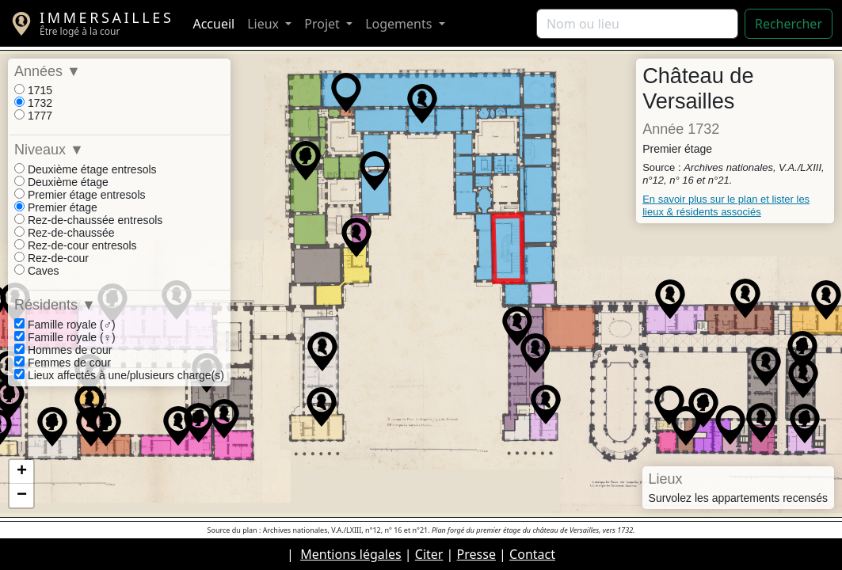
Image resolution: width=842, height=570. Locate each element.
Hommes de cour (63, 350)
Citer (429, 554)
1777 (33, 115)
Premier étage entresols (80, 194)
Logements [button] (400, 23)
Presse (476, 554)
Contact (532, 554)
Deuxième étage (61, 182)
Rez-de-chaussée (64, 232)
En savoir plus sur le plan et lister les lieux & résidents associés (726, 205)
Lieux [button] (264, 23)
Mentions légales (351, 554)
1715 (33, 90)
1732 (33, 103)
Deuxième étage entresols (85, 169)
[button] (306, 160)
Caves (36, 270)
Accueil (213, 23)
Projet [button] (323, 23)
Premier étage (55, 207)
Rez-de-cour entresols (75, 245)
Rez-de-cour (51, 258)
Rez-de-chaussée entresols (88, 220)
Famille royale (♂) (65, 324)
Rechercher (788, 23)
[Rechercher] (637, 24)
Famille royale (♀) (65, 337)
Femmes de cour (62, 362)
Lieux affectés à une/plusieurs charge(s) (119, 375)
